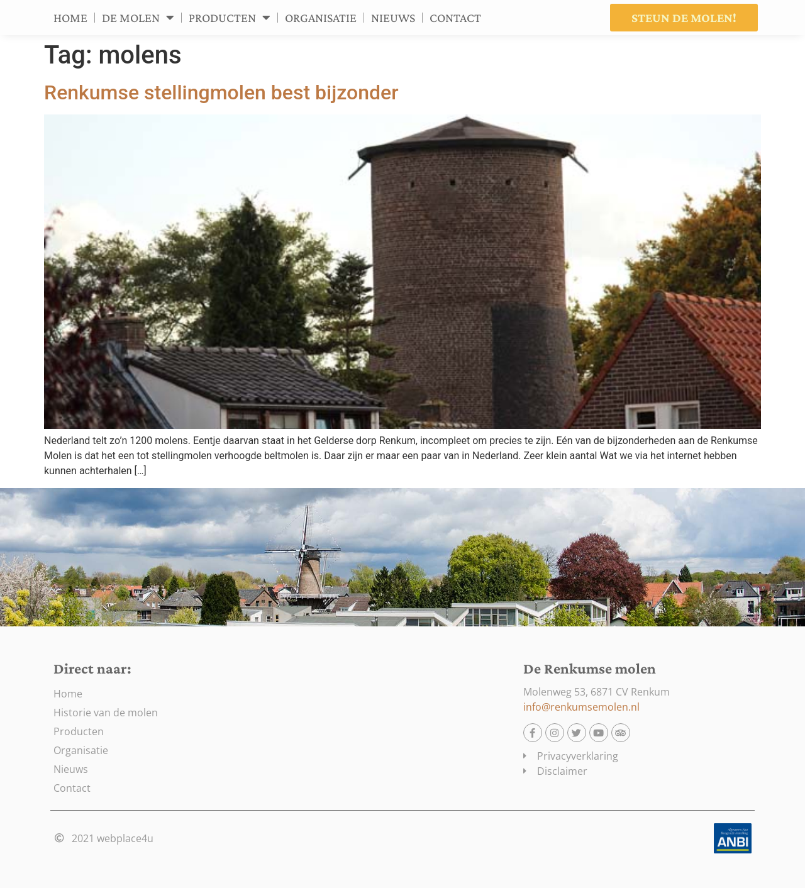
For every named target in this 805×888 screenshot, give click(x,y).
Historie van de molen (105, 712)
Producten (229, 17)
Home (70, 18)
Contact (455, 18)
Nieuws (393, 18)
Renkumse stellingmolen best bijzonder (221, 92)
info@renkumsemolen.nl (581, 707)
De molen (138, 17)
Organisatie (321, 18)
